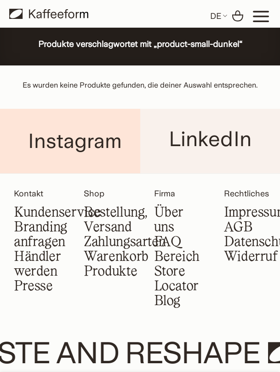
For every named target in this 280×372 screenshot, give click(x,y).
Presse (33, 286)
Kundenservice (57, 213)
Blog (167, 301)
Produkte (110, 272)
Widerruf (251, 257)
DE (218, 16)
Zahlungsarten (125, 242)
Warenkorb (116, 257)
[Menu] (261, 16)
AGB (238, 227)
